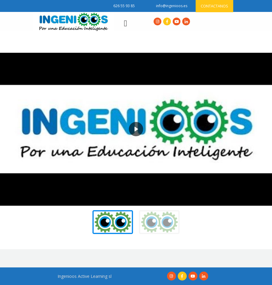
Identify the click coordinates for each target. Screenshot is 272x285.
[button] (9, 129)
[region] (136, 145)
